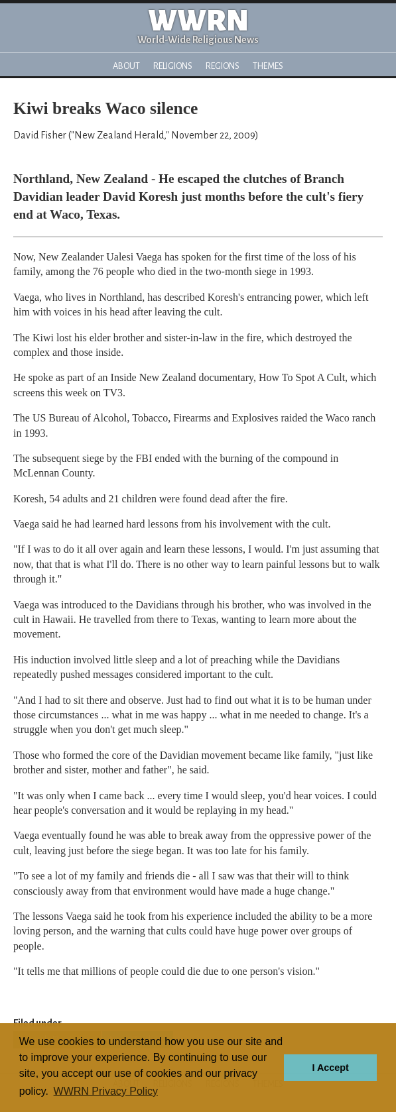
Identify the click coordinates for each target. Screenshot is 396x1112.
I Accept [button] (330, 1067)
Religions (172, 66)
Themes (268, 66)
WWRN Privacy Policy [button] (106, 1091)
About (126, 66)
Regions (222, 66)
